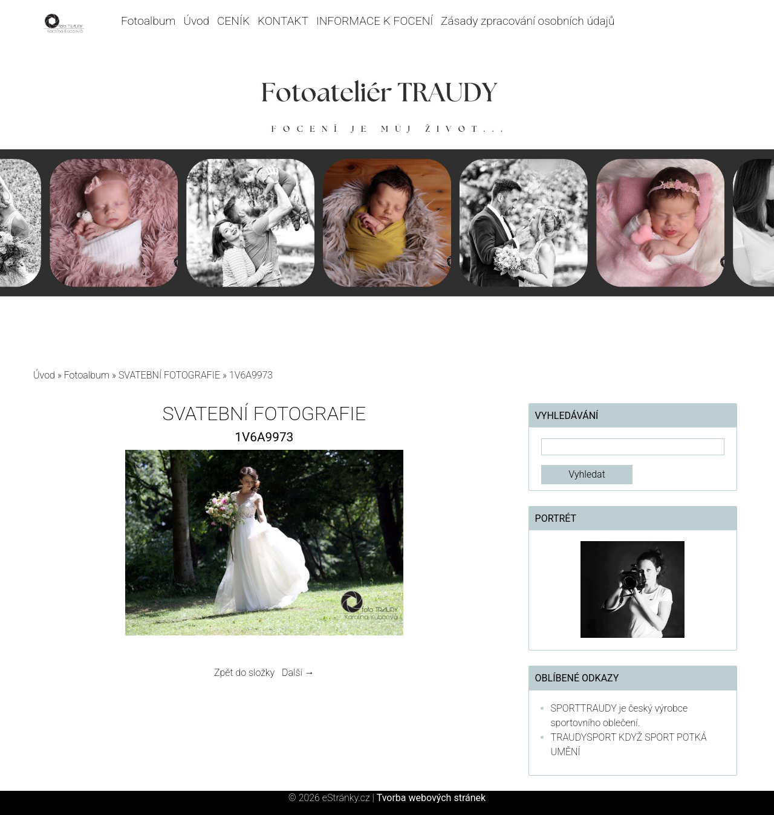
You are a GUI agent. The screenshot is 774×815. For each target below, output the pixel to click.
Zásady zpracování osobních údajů (527, 21)
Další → (298, 672)
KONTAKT (283, 21)
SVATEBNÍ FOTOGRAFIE (171, 375)
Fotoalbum (148, 21)
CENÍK (233, 21)
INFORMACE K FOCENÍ (375, 21)
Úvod (196, 21)
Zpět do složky (244, 672)
